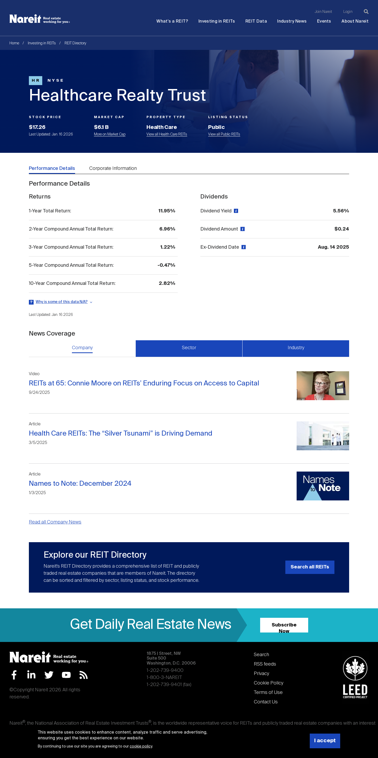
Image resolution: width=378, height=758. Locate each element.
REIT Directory (75, 43)
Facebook (14, 674)
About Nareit (355, 21)
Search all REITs (310, 567)
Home (14, 43)
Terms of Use (268, 692)
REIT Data (256, 21)
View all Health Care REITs (166, 134)
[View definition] (235, 211)
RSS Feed (83, 674)
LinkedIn (31, 674)
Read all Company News (55, 522)
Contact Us (266, 702)
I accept (325, 741)
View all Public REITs (224, 134)
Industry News (292, 21)
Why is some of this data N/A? (62, 302)
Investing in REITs (216, 21)
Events (324, 21)
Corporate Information (113, 168)
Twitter (49, 674)
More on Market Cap (109, 134)
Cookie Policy (268, 683)
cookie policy (141, 746)
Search (261, 654)
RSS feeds (265, 664)
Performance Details (52, 168)
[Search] (366, 11)
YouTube (66, 674)
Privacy (261, 673)
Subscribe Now (284, 627)
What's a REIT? (172, 21)
